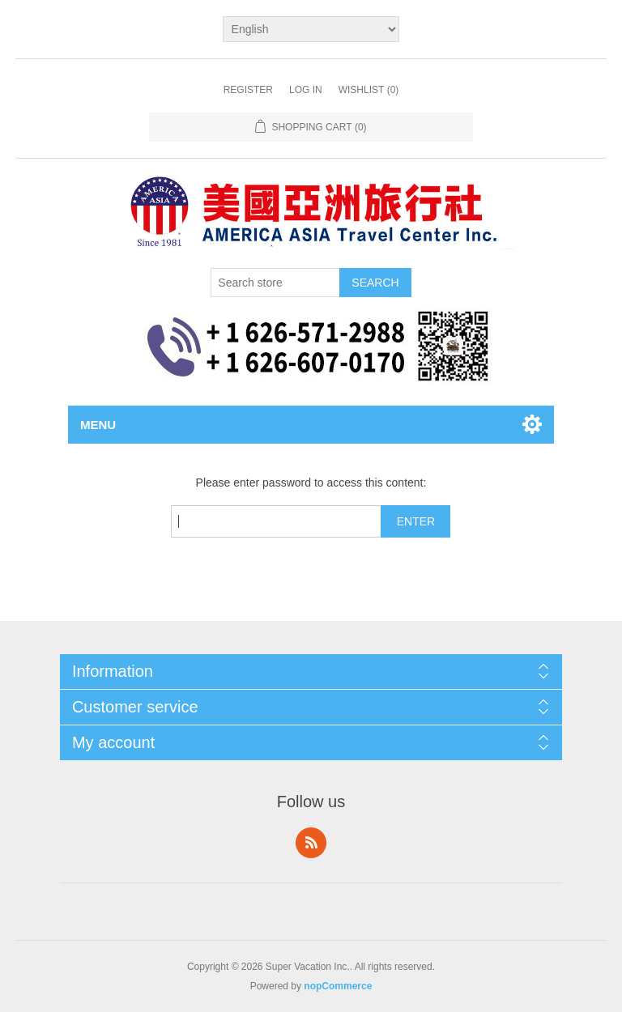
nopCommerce (338, 986)
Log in (305, 90)
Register (248, 90)
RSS (311, 842)
